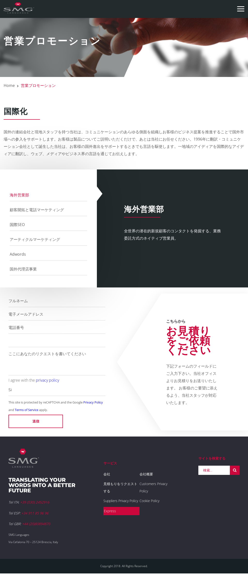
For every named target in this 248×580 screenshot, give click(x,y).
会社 (106, 474)
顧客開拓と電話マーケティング (37, 209)
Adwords (18, 254)
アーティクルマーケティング (35, 239)
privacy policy (47, 380)
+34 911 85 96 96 (34, 513)
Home (9, 85)
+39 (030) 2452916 (34, 502)
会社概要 (146, 474)
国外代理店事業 (23, 269)
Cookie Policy (149, 500)
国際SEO (17, 224)
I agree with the (33, 380)
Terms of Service (26, 410)
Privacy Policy (93, 402)
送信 (35, 421)
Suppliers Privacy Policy (120, 500)
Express (110, 511)
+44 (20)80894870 (36, 523)
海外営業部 (19, 195)
